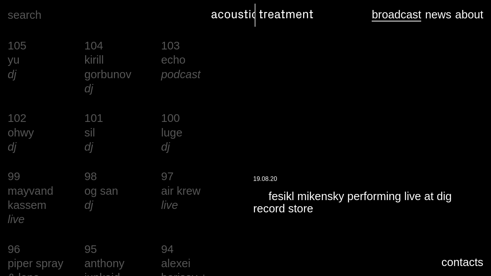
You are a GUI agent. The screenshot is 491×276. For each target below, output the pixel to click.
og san (101, 190)
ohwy (21, 132)
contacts (462, 262)
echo (173, 59)
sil (89, 132)
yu (14, 59)
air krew (181, 190)
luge (171, 132)
